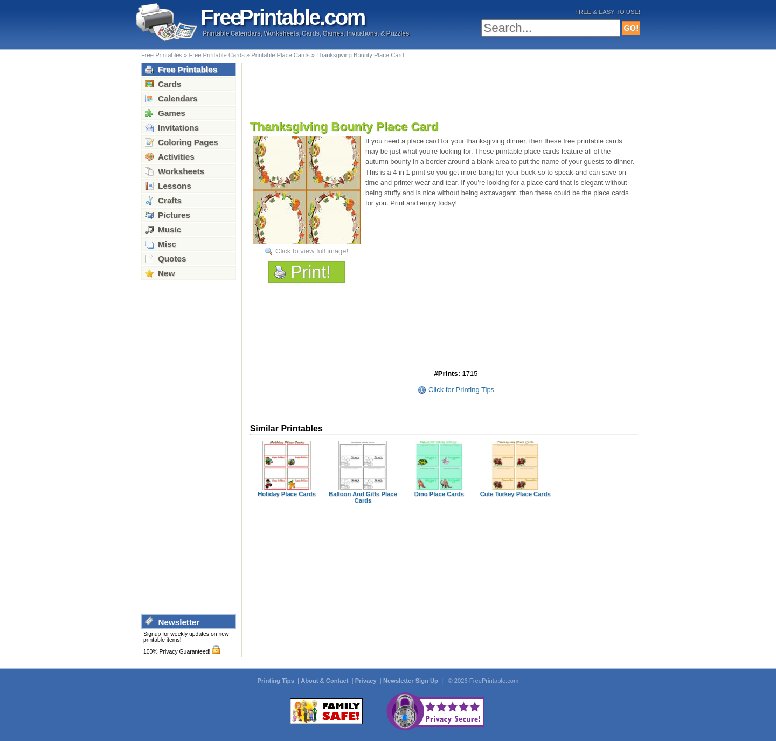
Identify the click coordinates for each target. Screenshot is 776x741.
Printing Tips (277, 680)
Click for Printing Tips (461, 390)
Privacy (366, 680)
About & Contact (325, 680)
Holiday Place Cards (287, 494)
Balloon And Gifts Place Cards (363, 497)
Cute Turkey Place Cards (515, 494)
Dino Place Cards (439, 494)
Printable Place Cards (280, 55)
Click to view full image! (311, 251)
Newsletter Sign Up (411, 680)
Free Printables (161, 55)
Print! (310, 272)
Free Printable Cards (216, 55)
